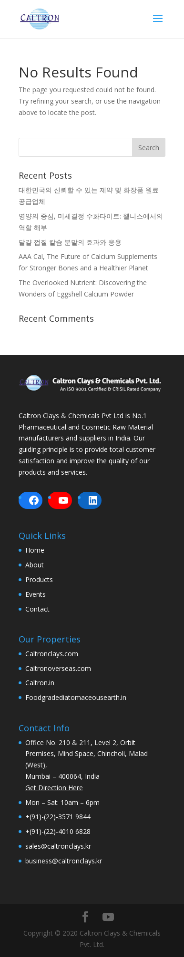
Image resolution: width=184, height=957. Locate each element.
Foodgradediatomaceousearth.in (75, 697)
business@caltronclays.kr (63, 860)
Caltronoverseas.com (58, 668)
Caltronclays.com (51, 653)
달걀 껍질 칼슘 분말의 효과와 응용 (70, 242)
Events (35, 594)
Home (34, 550)
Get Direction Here (54, 787)
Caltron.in (39, 682)
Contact (37, 608)
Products (39, 579)
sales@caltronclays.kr (58, 846)
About (34, 564)
